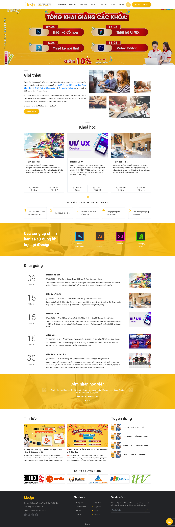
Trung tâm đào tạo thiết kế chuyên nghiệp (38, 4)
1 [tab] (87, 56)
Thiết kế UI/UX (76, 163)
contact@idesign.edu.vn (37, 510)
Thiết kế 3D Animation (48, 88)
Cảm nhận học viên (87, 385)
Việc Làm (84, 4)
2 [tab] (87, 401)
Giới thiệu (62, 4)
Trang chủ (79, 503)
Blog (113, 4)
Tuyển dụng (121, 420)
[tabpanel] (87, 37)
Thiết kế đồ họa (33, 163)
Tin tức (94, 4)
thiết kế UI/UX (34, 88)
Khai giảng (33, 267)
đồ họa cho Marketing (67, 88)
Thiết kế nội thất (120, 163)
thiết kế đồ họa (62, 85)
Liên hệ (121, 4)
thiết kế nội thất (75, 85)
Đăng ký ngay (141, 5)
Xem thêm (31, 111)
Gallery (104, 4)
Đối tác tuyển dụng (87, 473)
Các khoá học (81, 507)
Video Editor (51, 336)
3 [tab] (89, 401)
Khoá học (73, 4)
